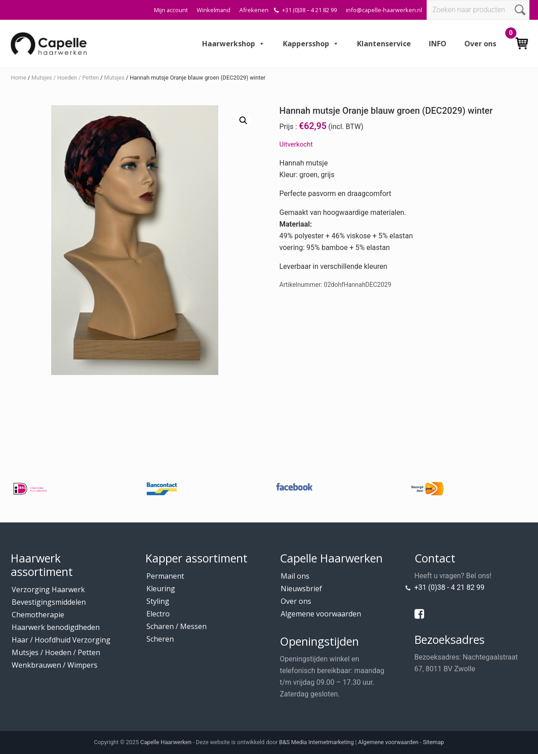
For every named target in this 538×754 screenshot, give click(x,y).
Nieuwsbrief (301, 588)
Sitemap (433, 742)
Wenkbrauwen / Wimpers (54, 665)
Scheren (160, 639)
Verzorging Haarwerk (48, 589)
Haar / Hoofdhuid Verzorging (61, 640)
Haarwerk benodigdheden (56, 627)
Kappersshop (311, 44)
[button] (243, 120)
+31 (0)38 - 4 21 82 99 (450, 587)
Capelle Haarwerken (165, 742)
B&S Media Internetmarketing (316, 742)
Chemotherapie (38, 615)
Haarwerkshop (233, 44)
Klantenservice (384, 44)
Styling (157, 601)
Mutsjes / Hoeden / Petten (65, 77)
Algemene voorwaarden (321, 614)
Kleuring (160, 588)
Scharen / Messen (176, 626)
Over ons (480, 44)
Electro (158, 614)
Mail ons (295, 576)
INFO (437, 44)
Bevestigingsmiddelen (49, 602)
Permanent (165, 576)
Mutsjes (114, 77)
